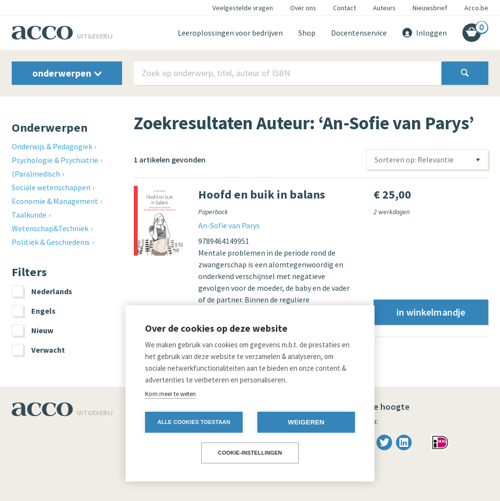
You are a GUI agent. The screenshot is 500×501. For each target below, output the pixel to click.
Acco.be (476, 7)
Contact (344, 7)
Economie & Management (55, 201)
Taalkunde (29, 215)
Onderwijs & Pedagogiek (52, 146)
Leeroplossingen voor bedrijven (230, 33)
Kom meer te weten (170, 394)
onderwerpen (67, 73)
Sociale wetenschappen (51, 187)
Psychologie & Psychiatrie (55, 160)
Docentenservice (359, 33)
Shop (306, 33)
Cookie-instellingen (250, 453)
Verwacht (38, 350)
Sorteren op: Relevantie (414, 159)
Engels (34, 311)
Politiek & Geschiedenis (51, 242)
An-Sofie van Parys (229, 225)
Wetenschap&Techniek (50, 228)
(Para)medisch (36, 174)
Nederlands (42, 291)
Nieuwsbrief (430, 7)
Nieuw (32, 330)
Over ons (303, 7)
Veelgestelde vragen (242, 7)
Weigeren (306, 422)
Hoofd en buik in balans (261, 194)
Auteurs (384, 7)
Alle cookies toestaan (193, 422)
